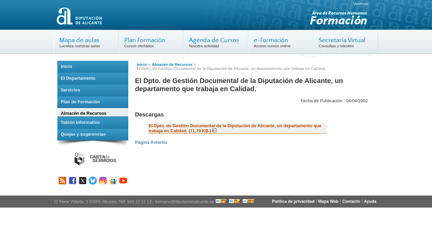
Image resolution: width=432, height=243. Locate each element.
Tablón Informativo (80, 122)
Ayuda (370, 201)
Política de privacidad (293, 201)
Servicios (70, 89)
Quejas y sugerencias (83, 134)
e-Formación (271, 40)
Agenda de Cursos (214, 40)
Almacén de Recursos (172, 64)
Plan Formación (144, 40)
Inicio (142, 64)
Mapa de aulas (79, 40)
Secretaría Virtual (342, 40)
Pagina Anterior (151, 142)
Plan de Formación (80, 101)
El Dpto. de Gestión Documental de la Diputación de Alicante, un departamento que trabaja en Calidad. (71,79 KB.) (234, 128)
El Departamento (78, 78)
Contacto (351, 201)
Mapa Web (328, 201)
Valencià (360, 4)
